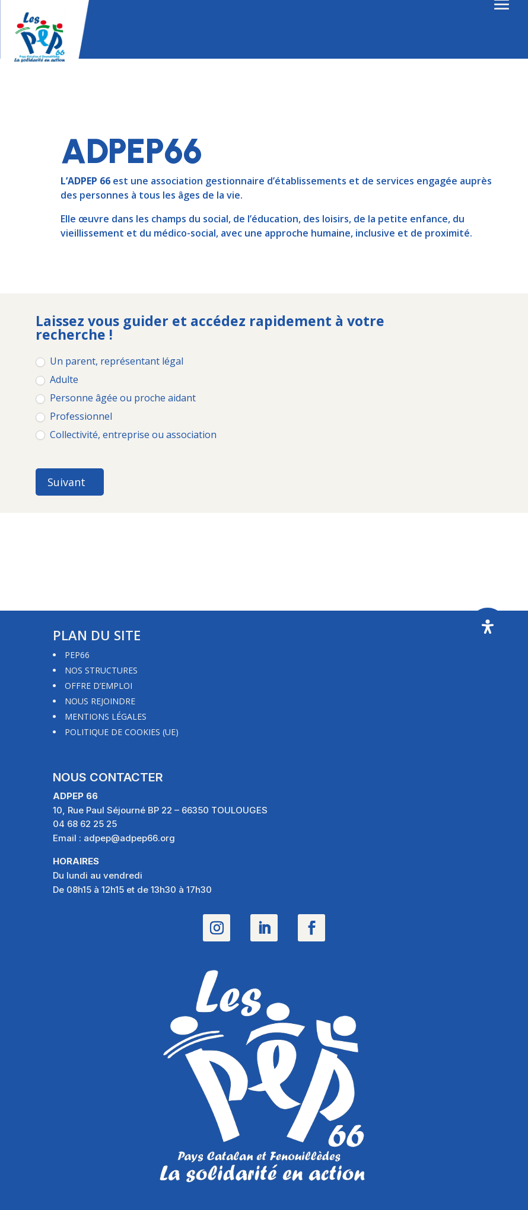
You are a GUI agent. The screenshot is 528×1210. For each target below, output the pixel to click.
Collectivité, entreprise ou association (126, 435)
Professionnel (74, 416)
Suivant (66, 482)
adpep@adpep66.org (129, 838)
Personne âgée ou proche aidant (116, 398)
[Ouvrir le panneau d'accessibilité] (488, 627)
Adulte (57, 379)
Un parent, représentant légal (109, 361)
